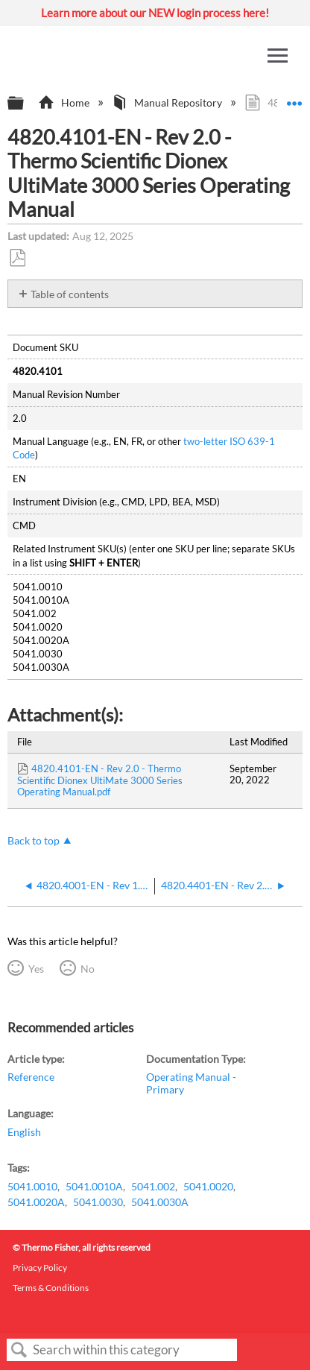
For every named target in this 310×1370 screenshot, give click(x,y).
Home (64, 102)
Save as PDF (17, 258)
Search (19, 1350)
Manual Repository (168, 102)
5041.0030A (160, 1202)
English (24, 1132)
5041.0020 (208, 1186)
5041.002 (153, 1186)
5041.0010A (94, 1186)
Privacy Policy (40, 1267)
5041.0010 (32, 1186)
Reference (30, 1076)
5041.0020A (36, 1202)
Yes (36, 968)
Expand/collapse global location (294, 98)
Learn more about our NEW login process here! (155, 12)
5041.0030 (98, 1202)
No (87, 968)
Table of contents (70, 294)
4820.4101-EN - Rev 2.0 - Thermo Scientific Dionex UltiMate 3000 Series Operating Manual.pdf (100, 780)
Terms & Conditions (51, 1287)
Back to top (33, 840)
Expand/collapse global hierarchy (25, 103)
